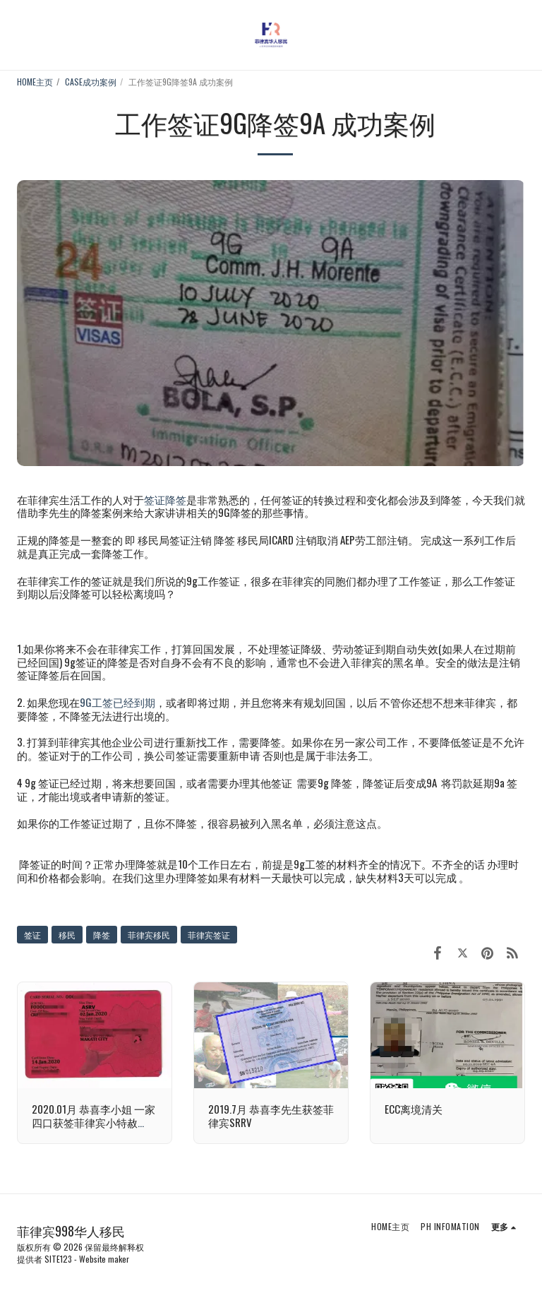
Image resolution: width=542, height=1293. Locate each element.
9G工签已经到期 (117, 702)
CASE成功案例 (90, 82)
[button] (16, 34)
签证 (32, 935)
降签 (101, 935)
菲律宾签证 (209, 935)
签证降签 (165, 499)
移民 (67, 935)
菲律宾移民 (149, 935)
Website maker (104, 1259)
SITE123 (58, 1259)
